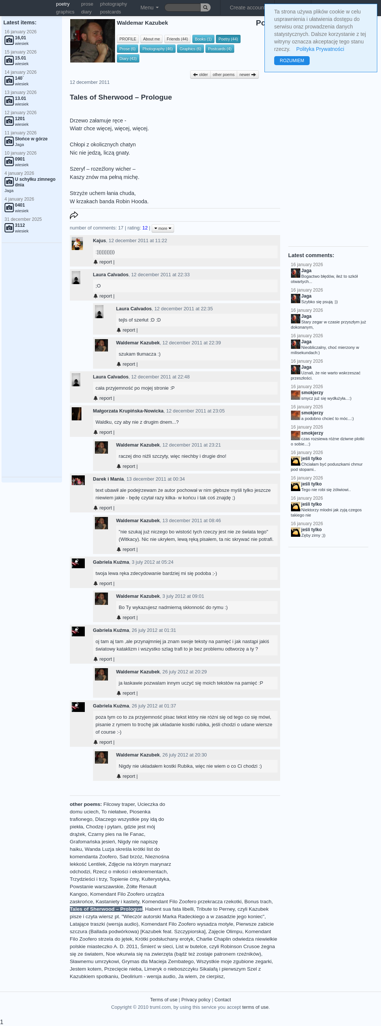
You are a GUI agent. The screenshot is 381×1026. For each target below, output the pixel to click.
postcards (110, 12)
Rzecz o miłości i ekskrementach (130, 871)
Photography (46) (157, 48)
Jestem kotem (86, 969)
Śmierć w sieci (156, 946)
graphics (65, 12)
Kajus (99, 240)
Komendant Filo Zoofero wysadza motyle (187, 924)
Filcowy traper (119, 804)
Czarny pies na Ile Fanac (116, 834)
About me (151, 39)
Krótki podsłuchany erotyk (164, 939)
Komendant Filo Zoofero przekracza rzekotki (192, 901)
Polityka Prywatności (320, 49)
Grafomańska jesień (92, 841)
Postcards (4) (219, 48)
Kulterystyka (155, 879)
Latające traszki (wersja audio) (104, 924)
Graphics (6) (190, 48)
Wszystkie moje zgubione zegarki (234, 961)
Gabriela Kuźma (111, 562)
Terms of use (163, 999)
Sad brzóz (131, 856)
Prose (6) (128, 48)
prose (87, 4)
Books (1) (203, 39)
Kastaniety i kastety (117, 901)
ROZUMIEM (292, 60)
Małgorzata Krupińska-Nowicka (128, 411)
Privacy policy (195, 999)
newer (248, 74)
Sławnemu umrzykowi (94, 961)
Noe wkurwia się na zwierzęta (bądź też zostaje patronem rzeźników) (183, 954)
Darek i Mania (108, 479)
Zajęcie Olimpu (225, 931)
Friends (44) (177, 39)
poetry (62, 4)
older (200, 74)
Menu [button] (149, 7)
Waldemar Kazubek (138, 342)
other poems (224, 74)
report (102, 262)
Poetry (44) (228, 39)
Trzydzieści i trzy (88, 879)
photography (113, 4)
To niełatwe (114, 812)
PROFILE (128, 39)
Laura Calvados (110, 274)
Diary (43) (128, 58)
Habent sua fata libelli (169, 909)
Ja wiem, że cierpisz (201, 976)
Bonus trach (258, 901)
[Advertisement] (32, 360)
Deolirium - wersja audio (148, 976)
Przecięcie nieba (123, 969)
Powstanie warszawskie (97, 886)
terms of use (255, 1007)
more (162, 228)
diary (86, 12)
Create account (247, 7)
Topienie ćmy (124, 879)
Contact (222, 999)
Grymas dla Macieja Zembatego (158, 961)
